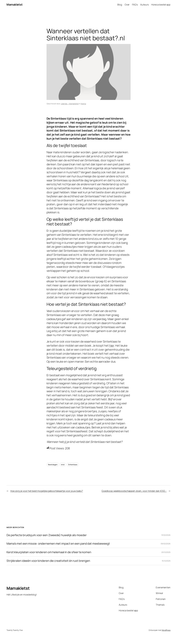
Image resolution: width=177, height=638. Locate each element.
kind (62, 464)
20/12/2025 (165, 552)
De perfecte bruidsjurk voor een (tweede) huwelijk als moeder (47, 535)
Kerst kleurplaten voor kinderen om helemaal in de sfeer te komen (49, 552)
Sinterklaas (72, 464)
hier (111, 345)
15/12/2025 (166, 561)
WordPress (166, 630)
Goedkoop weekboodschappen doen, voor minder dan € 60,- (134, 490)
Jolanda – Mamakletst (70, 103)
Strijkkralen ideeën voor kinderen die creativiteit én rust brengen (48, 560)
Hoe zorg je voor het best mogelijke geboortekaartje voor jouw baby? (46, 490)
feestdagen (52, 464)
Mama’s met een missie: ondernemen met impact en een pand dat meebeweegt (58, 543)
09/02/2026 (165, 543)
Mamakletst (15, 5)
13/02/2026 (165, 535)
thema (83, 103)
